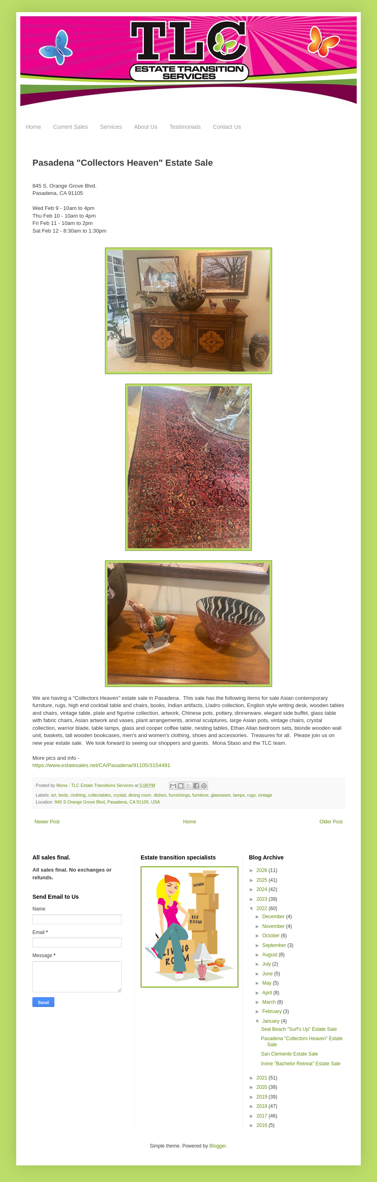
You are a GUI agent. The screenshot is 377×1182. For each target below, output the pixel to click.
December (274, 916)
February (272, 1011)
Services (111, 127)
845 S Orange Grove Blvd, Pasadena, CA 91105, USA (107, 801)
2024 (263, 889)
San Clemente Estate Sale (289, 1054)
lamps (239, 795)
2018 (263, 1106)
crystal (120, 795)
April (267, 993)
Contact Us (227, 127)
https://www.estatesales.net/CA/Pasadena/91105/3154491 (101, 765)
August (270, 955)
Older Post (331, 822)
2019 (263, 1097)
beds (63, 795)
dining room (140, 795)
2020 (263, 1087)
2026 (263, 870)
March (269, 1002)
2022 (263, 908)
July (267, 964)
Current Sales (70, 127)
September (274, 945)
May (267, 983)
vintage (265, 795)
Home (33, 127)
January (271, 1021)
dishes (160, 795)
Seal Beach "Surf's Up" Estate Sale (299, 1029)
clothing (78, 795)
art (53, 795)
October (271, 935)
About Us (146, 127)
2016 (263, 1125)
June (268, 974)
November (274, 926)
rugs (251, 795)
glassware (221, 795)
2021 (263, 1078)
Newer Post (47, 822)
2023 (263, 899)
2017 (263, 1116)
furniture (201, 795)
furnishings (179, 795)
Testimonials (185, 127)
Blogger (217, 1146)
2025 (263, 880)
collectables (99, 795)
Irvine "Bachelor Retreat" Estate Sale (301, 1064)
